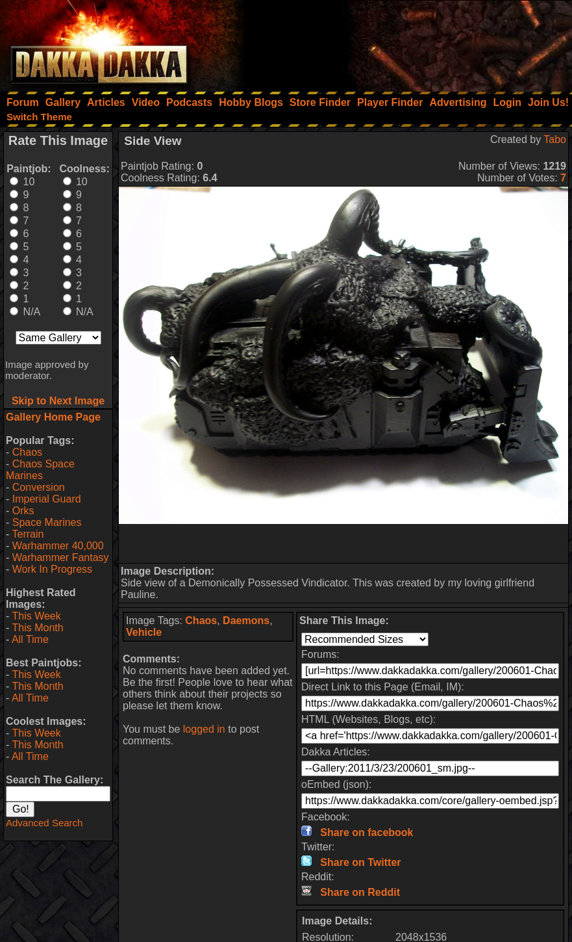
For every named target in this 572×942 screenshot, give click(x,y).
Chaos (27, 452)
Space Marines (47, 522)
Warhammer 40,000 (58, 545)
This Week (36, 615)
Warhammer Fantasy (60, 557)
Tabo (554, 139)
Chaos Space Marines (40, 469)
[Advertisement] (397, 42)
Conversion (38, 487)
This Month (37, 627)
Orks (23, 510)
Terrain (28, 534)
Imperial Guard (46, 498)
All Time (30, 639)
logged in (204, 729)
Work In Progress (52, 569)
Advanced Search (44, 822)
